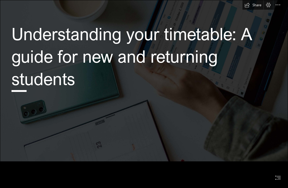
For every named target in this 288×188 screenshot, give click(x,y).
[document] (144, 94)
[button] (252, 5)
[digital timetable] (144, 81)
